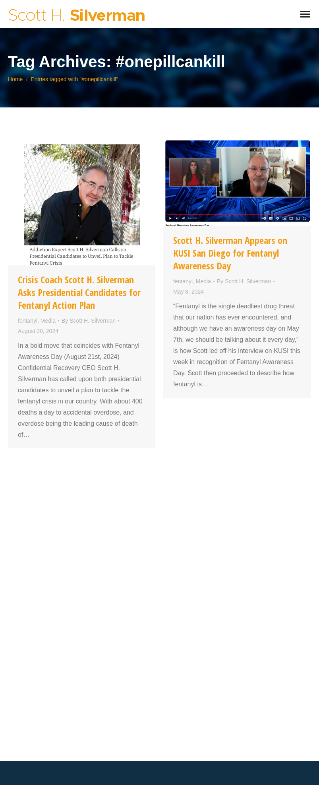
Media (48, 321)
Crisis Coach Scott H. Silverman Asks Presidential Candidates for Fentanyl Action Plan (79, 292)
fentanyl (27, 321)
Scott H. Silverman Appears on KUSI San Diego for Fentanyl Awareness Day (230, 253)
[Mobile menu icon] (305, 14)
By (89, 321)
